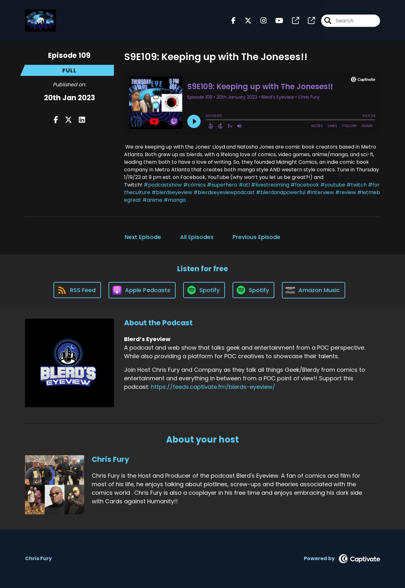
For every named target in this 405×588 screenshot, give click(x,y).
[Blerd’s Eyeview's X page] (244, 21)
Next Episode (143, 237)
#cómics (194, 184)
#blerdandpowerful (280, 192)
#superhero (222, 184)
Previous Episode (256, 237)
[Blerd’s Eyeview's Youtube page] (275, 21)
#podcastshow (163, 184)
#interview (320, 192)
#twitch (356, 184)
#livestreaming (270, 184)
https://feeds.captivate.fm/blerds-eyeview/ (213, 387)
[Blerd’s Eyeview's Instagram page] (259, 21)
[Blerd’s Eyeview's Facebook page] (233, 21)
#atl (244, 184)
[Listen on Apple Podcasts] (142, 290)
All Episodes (197, 237)
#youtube (332, 184)
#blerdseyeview (172, 192)
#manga (175, 200)
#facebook (304, 184)
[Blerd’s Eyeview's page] (291, 21)
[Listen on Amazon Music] (313, 290)
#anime (152, 200)
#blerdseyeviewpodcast (224, 192)
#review (345, 192)
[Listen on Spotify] (204, 290)
